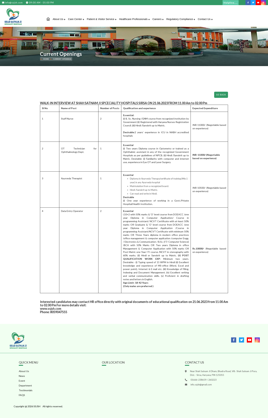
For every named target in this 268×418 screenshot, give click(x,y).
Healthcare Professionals (134, 19)
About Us (59, 19)
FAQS (22, 395)
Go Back (221, 95)
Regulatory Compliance (180, 19)
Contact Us (205, 19)
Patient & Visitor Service (101, 19)
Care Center (76, 19)
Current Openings (62, 59)
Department (25, 385)
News (22, 375)
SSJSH (37, 406)
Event (22, 380)
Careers (158, 19)
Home (46, 59)
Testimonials (25, 390)
